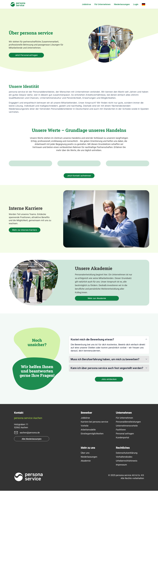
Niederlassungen (122, 4)
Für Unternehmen (102, 4)
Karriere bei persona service (94, 511)
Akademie (86, 550)
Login (135, 4)
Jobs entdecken (109, 468)
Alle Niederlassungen (31, 528)
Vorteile (84, 515)
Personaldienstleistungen (128, 511)
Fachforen (121, 519)
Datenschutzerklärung (126, 542)
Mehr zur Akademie (97, 387)
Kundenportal (122, 526)
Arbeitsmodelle (88, 519)
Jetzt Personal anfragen (26, 55)
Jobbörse (86, 4)
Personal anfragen (125, 523)
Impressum (121, 554)
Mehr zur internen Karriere (24, 319)
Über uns (85, 542)
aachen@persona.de (30, 522)
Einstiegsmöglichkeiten (92, 523)
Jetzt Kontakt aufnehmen (79, 265)
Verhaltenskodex (124, 546)
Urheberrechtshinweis (126, 550)
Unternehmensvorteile (127, 515)
